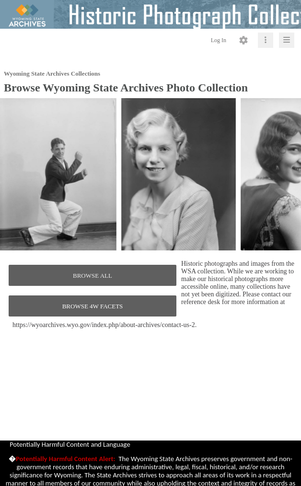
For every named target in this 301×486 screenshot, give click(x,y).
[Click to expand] (286, 40)
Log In (218, 40)
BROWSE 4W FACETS (92, 306)
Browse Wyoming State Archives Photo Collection (126, 87)
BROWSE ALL (92, 275)
